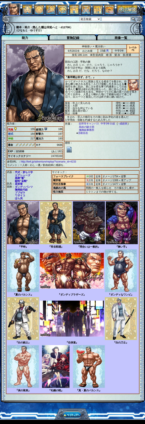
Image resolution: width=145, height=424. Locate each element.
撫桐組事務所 (84, 130)
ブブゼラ (20, 192)
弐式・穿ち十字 (24, 171)
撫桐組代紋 (21, 189)
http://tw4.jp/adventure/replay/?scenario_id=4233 (48, 161)
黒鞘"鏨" (20, 177)
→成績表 (120, 124)
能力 (25, 38)
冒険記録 (73, 38)
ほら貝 (19, 197)
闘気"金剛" (21, 180)
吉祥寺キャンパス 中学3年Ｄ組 (95, 124)
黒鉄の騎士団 (84, 127)
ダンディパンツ (24, 186)
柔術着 (19, 183)
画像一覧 (121, 38)
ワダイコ (20, 195)
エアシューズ (22, 174)
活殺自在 (82, 133)
